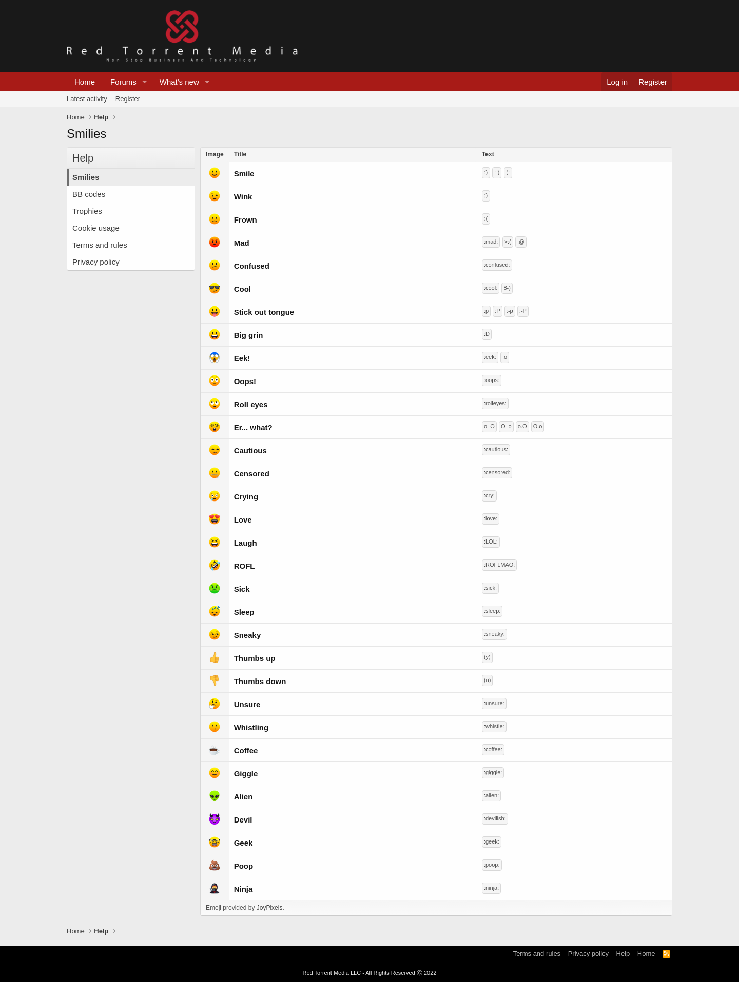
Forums (123, 81)
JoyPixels (270, 907)
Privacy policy (96, 261)
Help (623, 953)
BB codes (88, 194)
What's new (179, 81)
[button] (145, 81)
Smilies (86, 177)
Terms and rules (99, 245)
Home (84, 81)
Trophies (87, 211)
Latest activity (87, 99)
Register (127, 99)
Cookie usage (96, 228)
